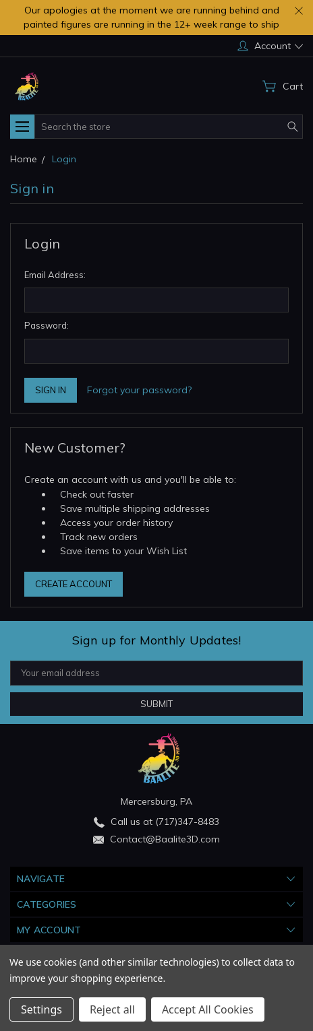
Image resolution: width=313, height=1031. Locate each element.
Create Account (73, 583)
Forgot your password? (139, 390)
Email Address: (55, 274)
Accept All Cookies (208, 1009)
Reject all (112, 1009)
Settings (41, 1009)
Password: (46, 325)
